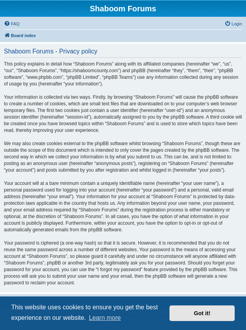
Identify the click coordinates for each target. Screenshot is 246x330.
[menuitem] (12, 23)
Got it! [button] (202, 313)
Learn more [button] (105, 317)
